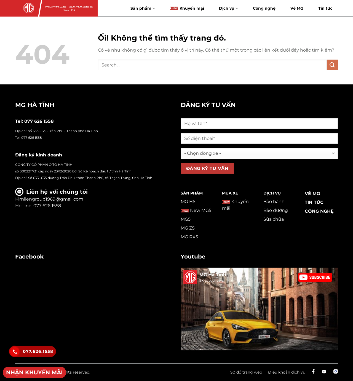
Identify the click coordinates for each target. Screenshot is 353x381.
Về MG (296, 8)
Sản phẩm (142, 8)
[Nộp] (332, 65)
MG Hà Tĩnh (212, 274)
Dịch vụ (228, 8)
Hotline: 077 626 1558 (38, 205)
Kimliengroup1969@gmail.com (49, 199)
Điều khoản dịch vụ (286, 372)
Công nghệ (264, 8)
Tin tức (325, 8)
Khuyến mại (187, 8)
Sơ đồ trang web (246, 372)
